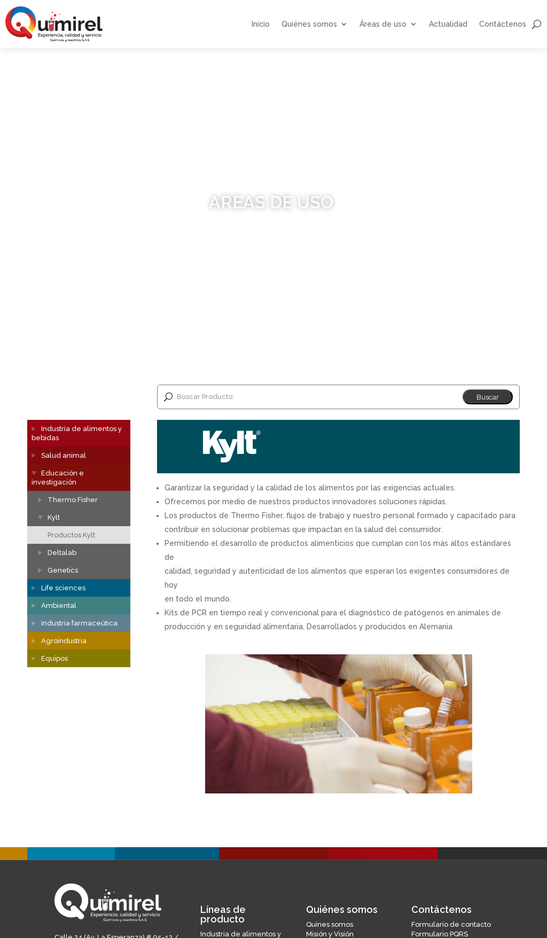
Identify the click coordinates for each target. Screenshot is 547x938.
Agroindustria (64, 641)
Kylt (54, 517)
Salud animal (63, 455)
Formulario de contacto (451, 924)
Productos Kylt (71, 535)
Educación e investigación (58, 477)
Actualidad (448, 24)
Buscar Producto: (205, 397)
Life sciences (63, 588)
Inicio (261, 24)
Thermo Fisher (73, 500)
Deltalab (62, 553)
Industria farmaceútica (79, 623)
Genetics (63, 570)
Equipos (54, 658)
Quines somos (329, 924)
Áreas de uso (383, 24)
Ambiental (58, 605)
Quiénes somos (309, 24)
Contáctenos (502, 24)
